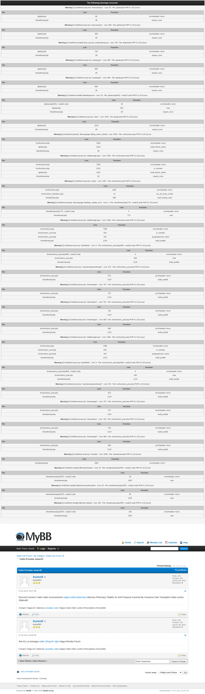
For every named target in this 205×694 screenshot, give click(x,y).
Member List (156, 542)
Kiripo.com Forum (24, 556)
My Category (39, 556)
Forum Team (22, 686)
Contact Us (34, 686)
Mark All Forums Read (101, 686)
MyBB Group (48, 691)
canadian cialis (51, 608)
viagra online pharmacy (75, 597)
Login (42, 548)
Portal (128, 542)
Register (52, 548)
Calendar (172, 542)
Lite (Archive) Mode (81, 686)
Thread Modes (181, 570)
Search (140, 542)
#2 (185, 635)
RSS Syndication (120, 686)
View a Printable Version (30, 672)
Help (185, 542)
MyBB (28, 691)
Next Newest (39, 661)
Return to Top (65, 686)
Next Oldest (25, 661)
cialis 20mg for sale (49, 641)
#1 (185, 591)
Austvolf (38, 577)
